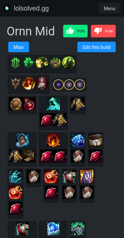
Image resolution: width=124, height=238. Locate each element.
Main (19, 47)
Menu (109, 8)
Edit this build (96, 47)
